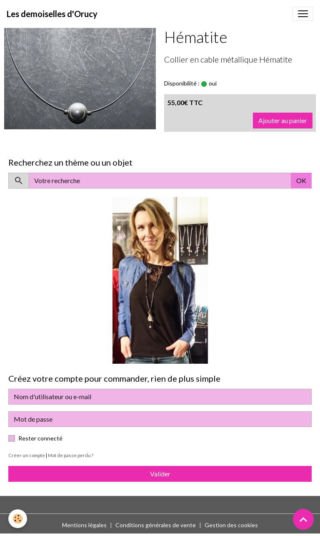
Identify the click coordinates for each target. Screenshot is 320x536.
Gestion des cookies (231, 524)
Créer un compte (26, 455)
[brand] (52, 14)
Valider (160, 474)
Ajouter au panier (282, 120)
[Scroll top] (303, 519)
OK (301, 180)
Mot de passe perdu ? (70, 455)
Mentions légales (84, 524)
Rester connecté (40, 438)
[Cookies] (17, 518)
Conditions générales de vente (155, 524)
